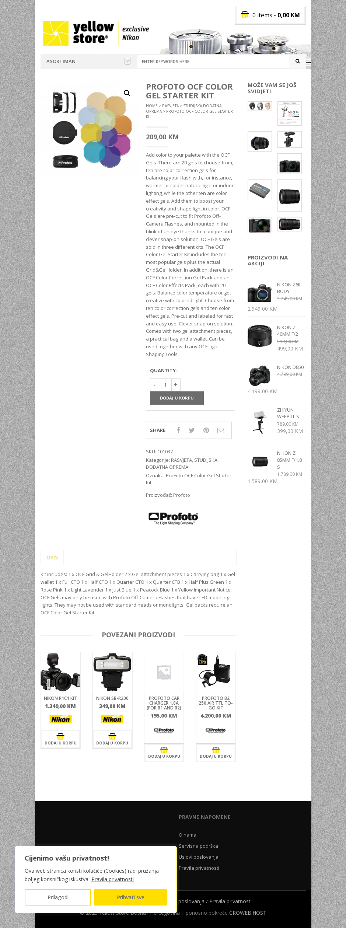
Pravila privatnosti (112, 879)
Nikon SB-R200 (112, 698)
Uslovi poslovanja (199, 857)
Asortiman (88, 61)
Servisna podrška (198, 845)
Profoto (181, 495)
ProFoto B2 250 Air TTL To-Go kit (216, 703)
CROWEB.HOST (247, 912)
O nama (187, 834)
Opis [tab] (52, 557)
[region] (96, 879)
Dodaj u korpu (177, 398)
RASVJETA (170, 105)
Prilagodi (58, 897)
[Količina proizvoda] (165, 384)
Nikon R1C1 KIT (60, 698)
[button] (127, 93)
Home (152, 105)
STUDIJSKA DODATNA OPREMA (181, 463)
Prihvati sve (130, 897)
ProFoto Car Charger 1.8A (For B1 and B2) (164, 703)
